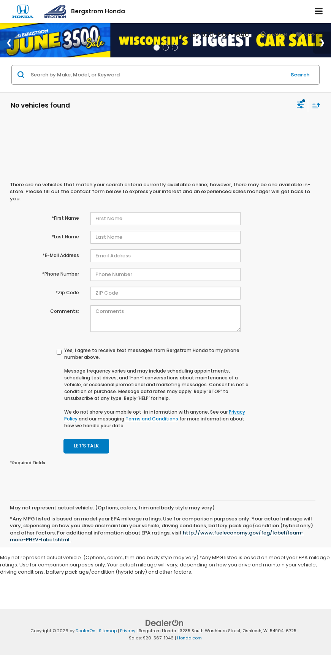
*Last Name (65, 236)
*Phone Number (60, 274)
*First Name (65, 218)
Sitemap (108, 631)
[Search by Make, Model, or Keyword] (157, 75)
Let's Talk (86, 445)
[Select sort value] (314, 105)
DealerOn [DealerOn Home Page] (85, 631)
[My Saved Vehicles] (306, 34)
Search (300, 74)
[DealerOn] (164, 622)
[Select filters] (300, 105)
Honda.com (189, 638)
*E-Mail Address (61, 255)
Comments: (64, 311)
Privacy (127, 631)
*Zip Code (67, 292)
